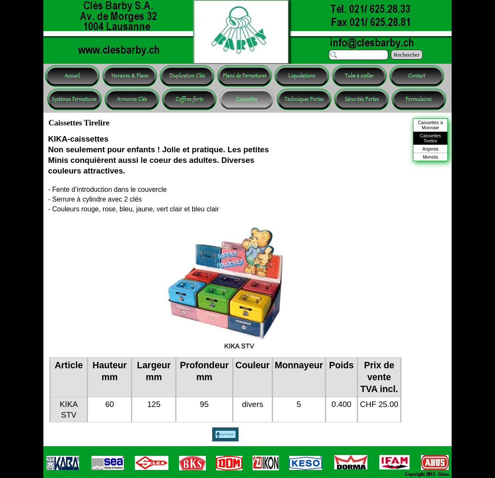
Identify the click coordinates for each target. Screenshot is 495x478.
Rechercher (407, 54)
